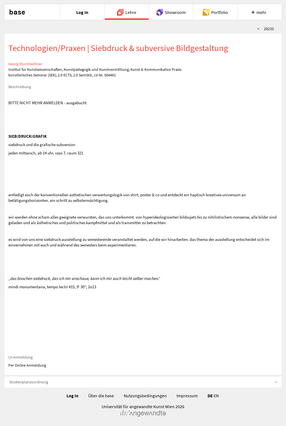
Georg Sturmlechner (25, 63)
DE (210, 395)
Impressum (187, 395)
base (17, 12)
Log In (72, 395)
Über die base (101, 395)
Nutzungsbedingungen (145, 395)
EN (216, 395)
